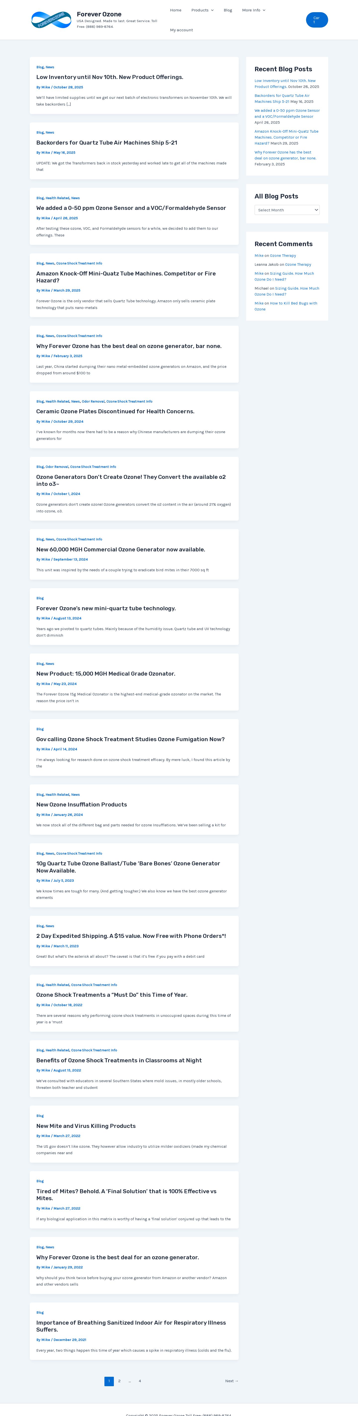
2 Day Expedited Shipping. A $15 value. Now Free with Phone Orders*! (131, 923)
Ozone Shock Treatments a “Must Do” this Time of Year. (111, 982)
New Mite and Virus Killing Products (86, 1113)
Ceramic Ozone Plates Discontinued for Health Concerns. (115, 399)
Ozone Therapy (283, 243)
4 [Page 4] (140, 1368)
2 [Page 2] (119, 1368)
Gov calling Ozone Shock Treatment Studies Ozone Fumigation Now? (130, 727)
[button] (317, 13)
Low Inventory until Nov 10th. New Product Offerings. (109, 64)
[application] (214, 14)
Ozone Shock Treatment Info (79, 251)
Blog (40, 55)
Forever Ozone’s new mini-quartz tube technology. (106, 596)
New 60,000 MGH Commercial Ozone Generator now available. (120, 537)
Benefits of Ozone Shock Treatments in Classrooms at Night (119, 1048)
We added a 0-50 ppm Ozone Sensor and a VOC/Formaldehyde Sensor (131, 195)
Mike (259, 243)
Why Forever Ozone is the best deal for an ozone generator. (117, 1245)
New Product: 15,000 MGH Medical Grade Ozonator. (105, 661)
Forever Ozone (101, 8)
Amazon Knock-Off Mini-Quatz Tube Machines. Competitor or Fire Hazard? (286, 125)
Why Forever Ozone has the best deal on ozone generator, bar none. (129, 333)
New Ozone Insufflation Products (81, 792)
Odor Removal (93, 389)
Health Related (57, 186)
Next (232, 1368)
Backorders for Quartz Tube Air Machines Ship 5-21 (106, 130)
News (49, 55)
